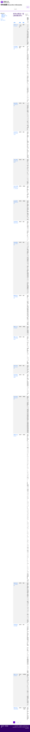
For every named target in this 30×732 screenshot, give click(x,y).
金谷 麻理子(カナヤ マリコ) (16, 202)
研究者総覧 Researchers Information (11, 5)
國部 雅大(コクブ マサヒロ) (16, 296)
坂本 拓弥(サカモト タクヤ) (16, 397)
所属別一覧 (3, 14)
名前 (14, 22)
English (15, 9)
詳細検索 (3, 16)
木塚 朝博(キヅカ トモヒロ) (16, 243)
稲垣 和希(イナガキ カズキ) (16, 104)
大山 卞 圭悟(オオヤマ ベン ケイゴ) (16, 187)
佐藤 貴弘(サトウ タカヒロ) (16, 584)
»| (20, 722)
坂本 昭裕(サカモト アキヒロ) (16, 376)
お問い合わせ (3, 20)
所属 (20, 22)
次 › (18, 722)
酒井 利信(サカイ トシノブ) (16, 367)
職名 (23, 22)
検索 (28, 7)
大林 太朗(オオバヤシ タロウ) (16, 160)
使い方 (2, 18)
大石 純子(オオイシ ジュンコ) (16, 133)
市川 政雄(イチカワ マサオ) (16, 47)
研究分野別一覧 (4, 15)
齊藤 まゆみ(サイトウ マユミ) (16, 338)
